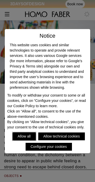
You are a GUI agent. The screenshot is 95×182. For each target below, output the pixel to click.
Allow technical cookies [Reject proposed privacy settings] (61, 136)
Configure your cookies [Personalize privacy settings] (49, 147)
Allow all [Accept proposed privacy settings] (24, 136)
